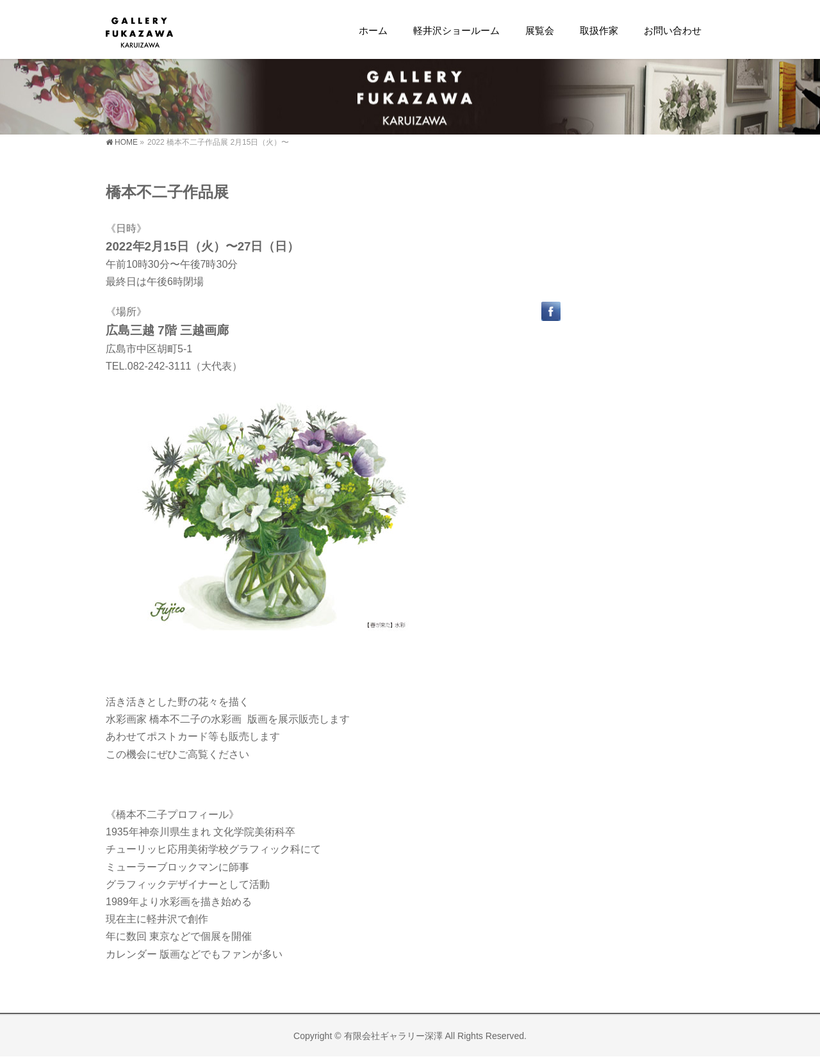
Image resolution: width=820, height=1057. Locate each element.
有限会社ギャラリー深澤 (393, 1036)
